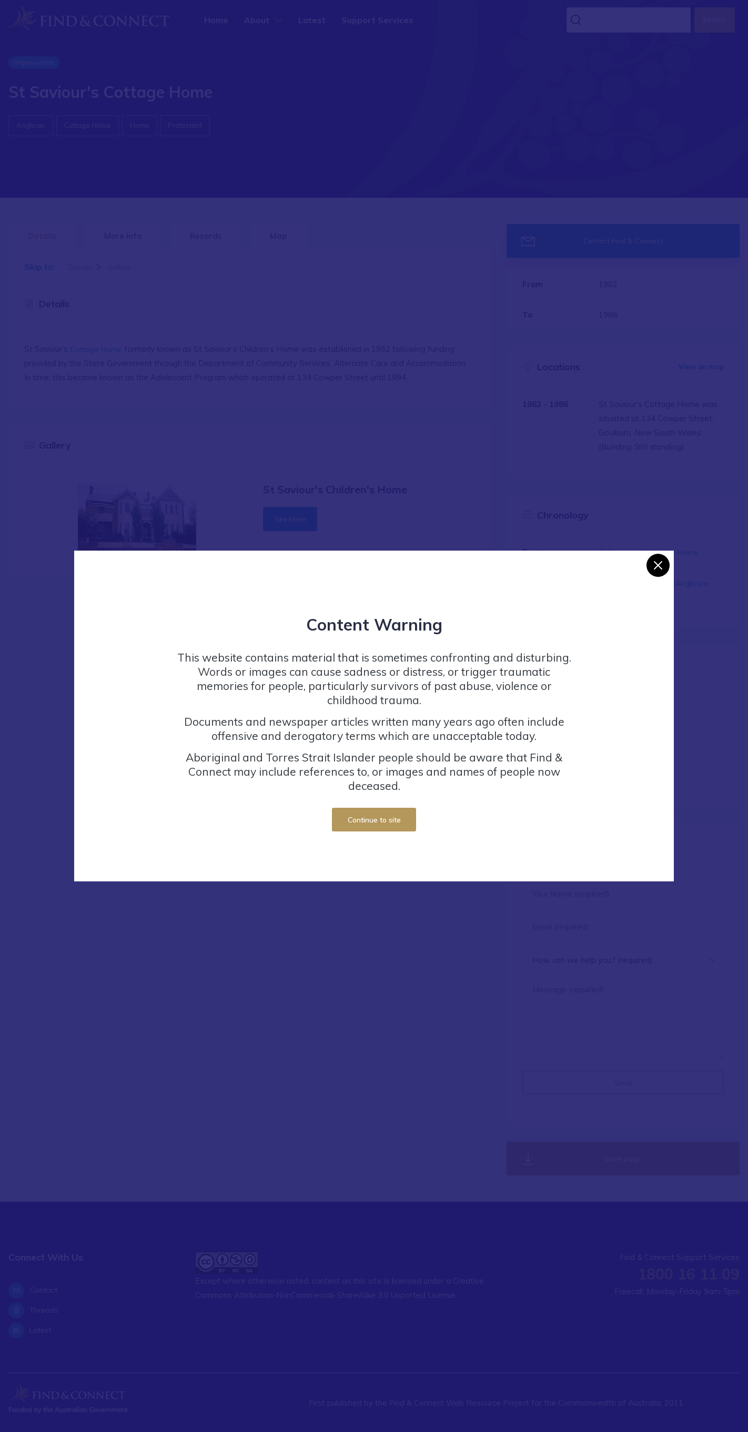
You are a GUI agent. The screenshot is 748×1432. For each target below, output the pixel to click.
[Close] (658, 565)
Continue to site (374, 819)
